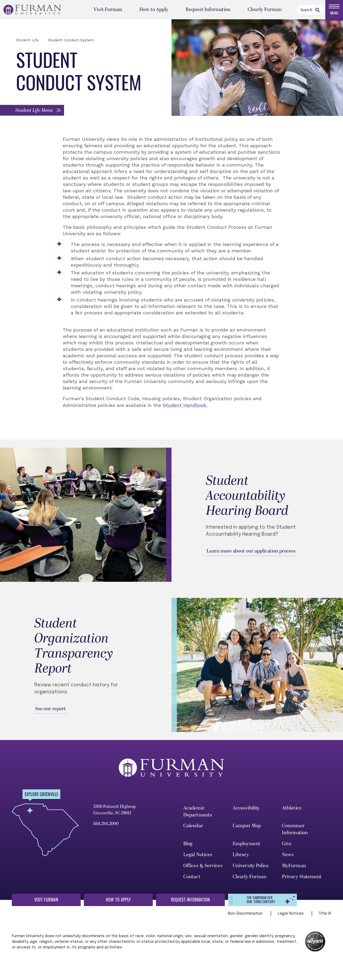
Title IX (325, 916)
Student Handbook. (185, 407)
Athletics (291, 810)
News (288, 856)
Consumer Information (295, 832)
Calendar (193, 828)
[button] (32, 112)
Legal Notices (197, 856)
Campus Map (247, 828)
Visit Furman (108, 10)
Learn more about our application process (251, 553)
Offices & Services (203, 867)
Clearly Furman (265, 10)
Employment (246, 845)
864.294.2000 (105, 826)
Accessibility (246, 810)
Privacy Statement (302, 878)
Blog (187, 845)
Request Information (208, 10)
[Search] (310, 11)
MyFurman (294, 867)
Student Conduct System (71, 42)
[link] (317, 11)
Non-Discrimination (246, 916)
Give (287, 845)
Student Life (27, 42)
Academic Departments (197, 814)
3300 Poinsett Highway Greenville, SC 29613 (114, 811)
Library (241, 856)
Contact (191, 878)
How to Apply (153, 10)
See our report (50, 711)
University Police (251, 867)
